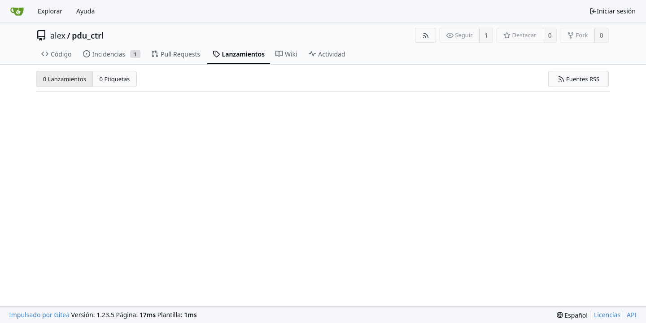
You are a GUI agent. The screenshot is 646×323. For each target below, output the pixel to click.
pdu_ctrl (88, 35)
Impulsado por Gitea (39, 314)
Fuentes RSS (579, 79)
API (632, 314)
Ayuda (85, 11)
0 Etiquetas (115, 79)
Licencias (607, 314)
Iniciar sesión (612, 11)
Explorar (50, 11)
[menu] (572, 315)
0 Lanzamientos (64, 79)
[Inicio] (17, 11)
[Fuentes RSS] (425, 35)
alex (57, 35)
